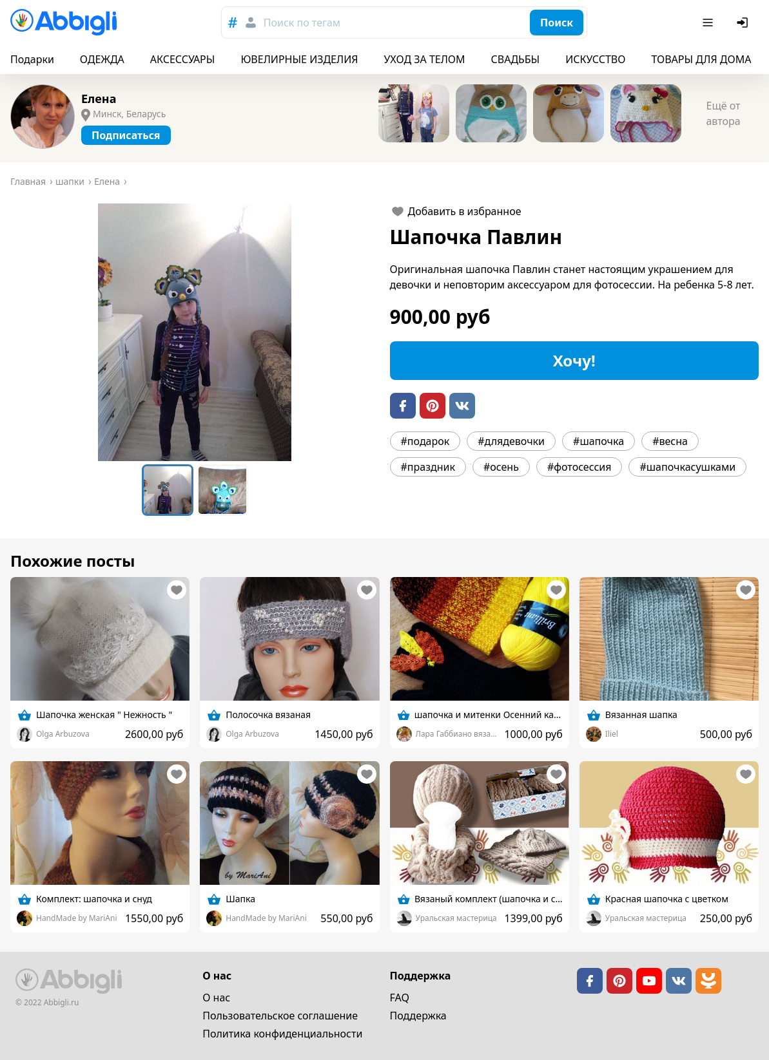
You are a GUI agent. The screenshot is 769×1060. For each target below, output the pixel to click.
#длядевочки (511, 441)
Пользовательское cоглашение (280, 1015)
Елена (98, 98)
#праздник (428, 467)
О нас (216, 997)
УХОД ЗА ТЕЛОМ (424, 59)
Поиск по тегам (302, 22)
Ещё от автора (723, 113)
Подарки (32, 59)
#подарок (425, 441)
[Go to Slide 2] (222, 490)
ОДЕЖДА (102, 59)
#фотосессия (579, 467)
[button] (195, 332)
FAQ (399, 997)
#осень (501, 467)
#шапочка (598, 441)
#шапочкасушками (687, 467)
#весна (670, 441)
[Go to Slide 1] (167, 490)
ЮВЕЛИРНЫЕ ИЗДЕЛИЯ (299, 59)
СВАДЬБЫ (515, 59)
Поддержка (418, 1015)
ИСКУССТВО (595, 59)
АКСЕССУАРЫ (182, 59)
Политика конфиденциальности (282, 1034)
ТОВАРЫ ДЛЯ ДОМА (701, 59)
